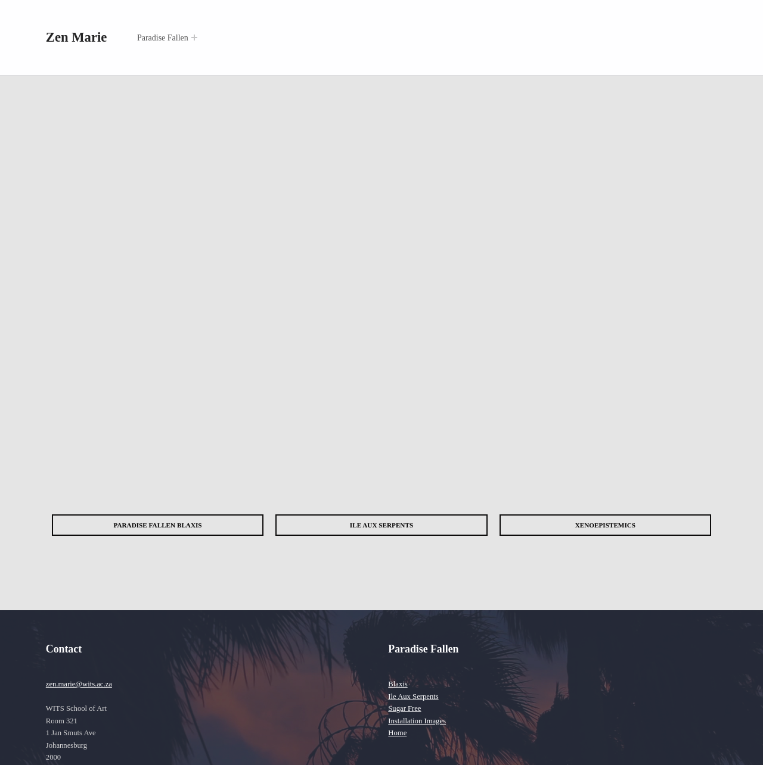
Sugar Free (404, 708)
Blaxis (397, 684)
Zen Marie (76, 37)
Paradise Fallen (162, 37)
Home (397, 733)
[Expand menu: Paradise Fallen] (194, 37)
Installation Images (417, 721)
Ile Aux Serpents (413, 696)
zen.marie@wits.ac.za (79, 684)
